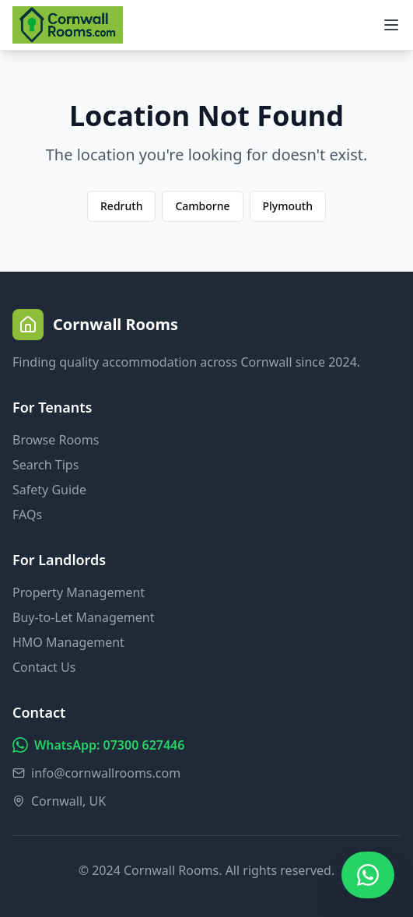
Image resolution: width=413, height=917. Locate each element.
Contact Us (43, 667)
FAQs (27, 514)
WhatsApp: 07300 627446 (98, 745)
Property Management (78, 592)
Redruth (121, 206)
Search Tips (45, 464)
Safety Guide (49, 489)
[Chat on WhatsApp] (367, 875)
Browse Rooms (55, 439)
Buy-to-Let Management (83, 617)
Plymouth (288, 206)
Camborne (202, 206)
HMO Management (68, 642)
